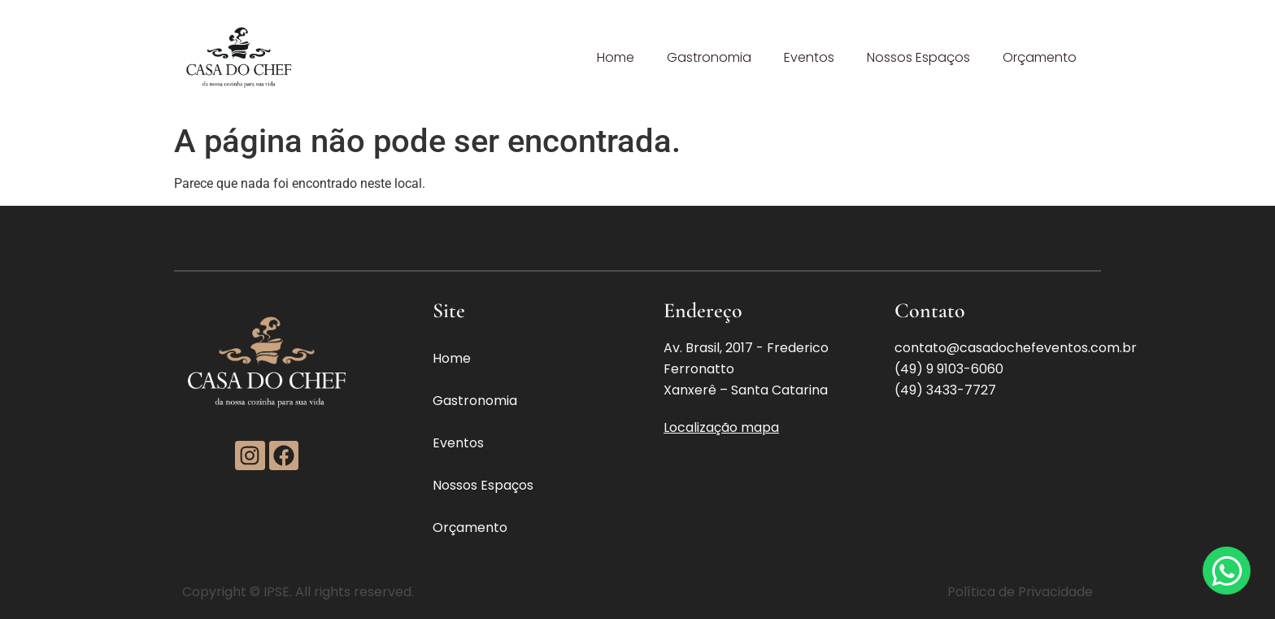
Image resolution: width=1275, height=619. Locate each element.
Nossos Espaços (918, 57)
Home (615, 57)
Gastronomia (709, 57)
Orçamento (1040, 57)
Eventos (809, 57)
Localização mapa (721, 427)
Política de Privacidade (1020, 591)
